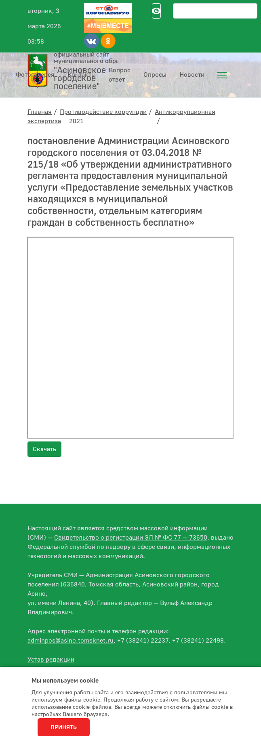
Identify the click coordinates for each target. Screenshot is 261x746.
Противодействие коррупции (103, 112)
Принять (64, 727)
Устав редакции (50, 660)
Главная (39, 112)
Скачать (44, 449)
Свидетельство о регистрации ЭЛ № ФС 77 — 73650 (130, 538)
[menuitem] (222, 75)
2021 (76, 121)
